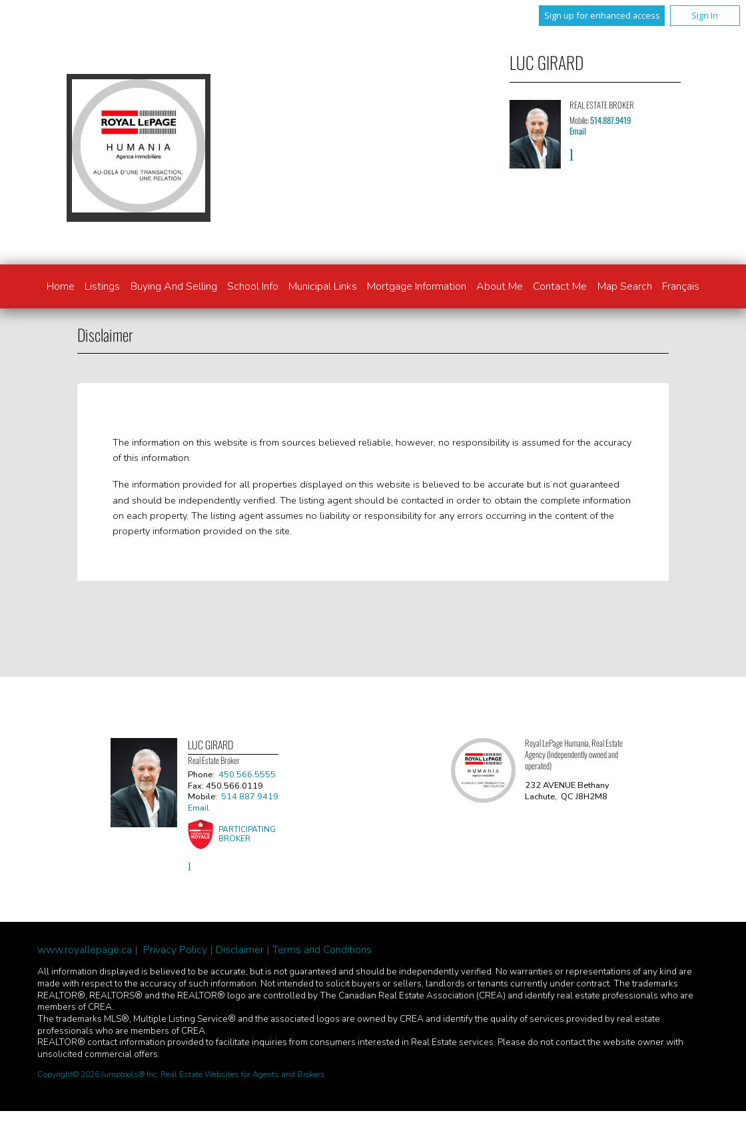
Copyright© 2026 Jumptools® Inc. (98, 1074)
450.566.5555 (247, 775)
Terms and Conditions (322, 950)
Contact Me (560, 286)
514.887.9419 (610, 120)
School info (252, 286)
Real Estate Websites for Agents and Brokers (243, 1074)
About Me (499, 286)
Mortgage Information (416, 286)
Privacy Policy (175, 950)
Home (61, 286)
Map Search (624, 286)
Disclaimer (240, 950)
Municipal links (322, 286)
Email (577, 131)
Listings (102, 286)
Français (680, 286)
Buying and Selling (174, 286)
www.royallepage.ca (84, 950)
